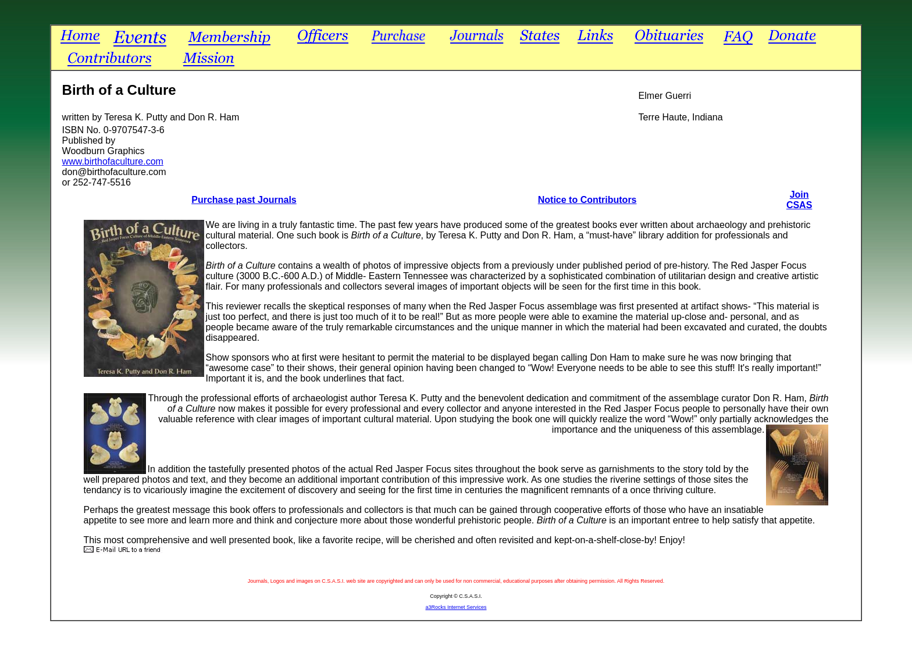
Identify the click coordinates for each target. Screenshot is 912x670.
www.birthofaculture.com (112, 161)
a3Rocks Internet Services (455, 607)
